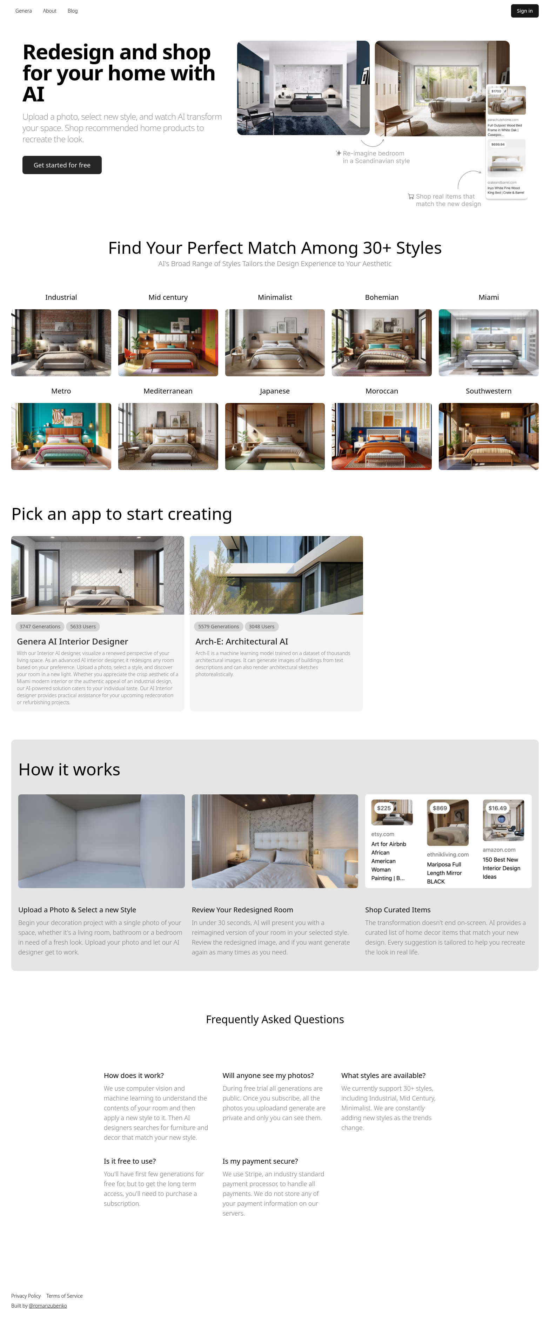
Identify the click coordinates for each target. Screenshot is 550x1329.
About (49, 10)
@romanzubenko (48, 1305)
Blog (73, 10)
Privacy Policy (26, 1295)
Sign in (525, 10)
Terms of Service (64, 1295)
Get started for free (62, 165)
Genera (23, 10)
